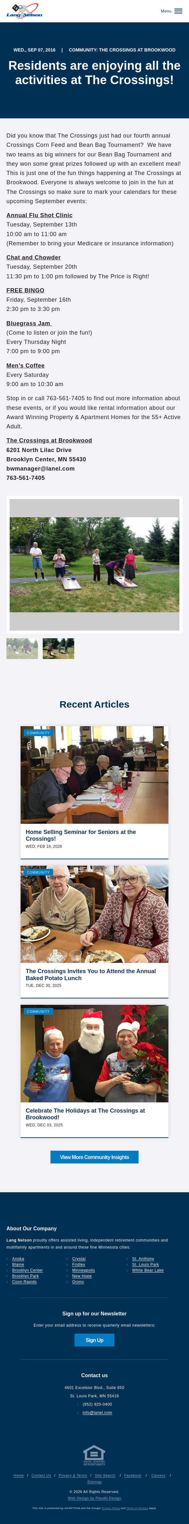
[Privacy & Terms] (94, 1465)
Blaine (18, 1264)
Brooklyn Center (27, 1270)
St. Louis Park (145, 1264)
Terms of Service (137, 1508)
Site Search (105, 1475)
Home (19, 1475)
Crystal (79, 1259)
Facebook (132, 1475)
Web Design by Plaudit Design (94, 1498)
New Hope (82, 1276)
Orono (78, 1282)
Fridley (79, 1264)
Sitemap (94, 1482)
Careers (158, 1475)
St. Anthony (143, 1259)
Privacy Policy (111, 1508)
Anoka (18, 1259)
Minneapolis (83, 1270)
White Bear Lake (148, 1270)
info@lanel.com (97, 1412)
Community (38, 733)
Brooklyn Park (25, 1276)
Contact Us (41, 1475)
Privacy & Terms (73, 1475)
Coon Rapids (24, 1282)
